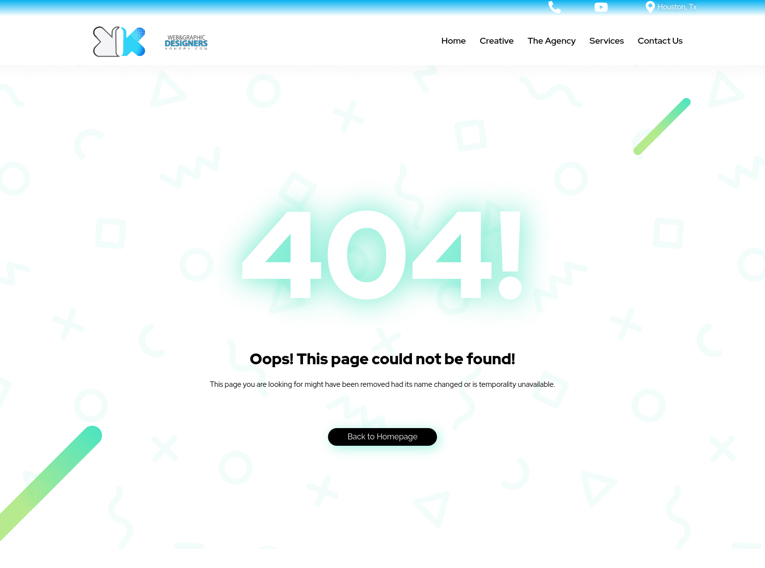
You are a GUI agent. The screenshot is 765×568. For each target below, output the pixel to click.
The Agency (551, 40)
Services (607, 40)
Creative (497, 40)
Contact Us (660, 40)
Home (453, 40)
